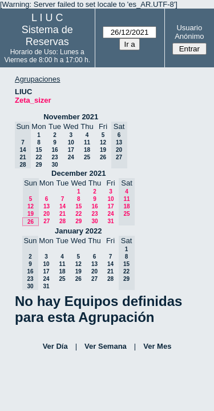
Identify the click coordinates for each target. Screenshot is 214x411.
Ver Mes (157, 346)
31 (110, 221)
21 (62, 214)
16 (54, 150)
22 (38, 157)
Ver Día (55, 346)
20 (46, 214)
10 (71, 142)
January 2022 (78, 231)
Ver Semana (105, 346)
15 (38, 150)
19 (103, 150)
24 (71, 157)
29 (38, 165)
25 (87, 157)
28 (62, 221)
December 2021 (78, 173)
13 (46, 206)
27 (46, 221)
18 (87, 150)
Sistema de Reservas (47, 35)
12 (103, 142)
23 (54, 157)
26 (103, 157)
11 (87, 142)
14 (62, 206)
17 (71, 150)
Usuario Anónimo (189, 32)
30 (54, 165)
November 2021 (70, 116)
